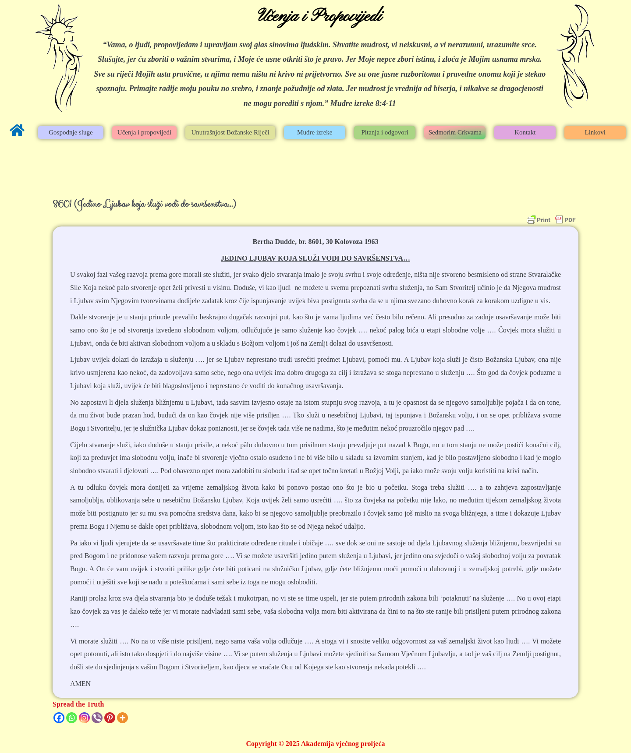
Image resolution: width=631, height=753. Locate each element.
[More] (122, 717)
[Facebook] (58, 717)
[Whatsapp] (71, 717)
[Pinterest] (109, 717)
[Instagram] (84, 717)
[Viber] (97, 717)
